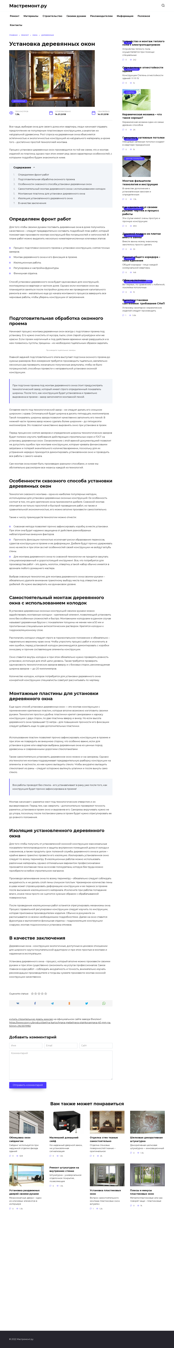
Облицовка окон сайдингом (20, 1250)
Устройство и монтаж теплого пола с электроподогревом (143, 43)
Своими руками (76, 16)
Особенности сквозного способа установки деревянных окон (55, 184)
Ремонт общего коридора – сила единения (141, 258)
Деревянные (19, 101)
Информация (125, 16)
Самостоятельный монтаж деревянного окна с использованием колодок (62, 189)
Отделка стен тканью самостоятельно (105, 1250)
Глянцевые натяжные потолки (143, 137)
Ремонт (14, 16)
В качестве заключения (32, 203)
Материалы (31, 16)
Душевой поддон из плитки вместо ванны (141, 235)
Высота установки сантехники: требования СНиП (143, 301)
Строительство (52, 16)
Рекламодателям (101, 16)
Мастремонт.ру (28, 5)
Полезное (144, 16)
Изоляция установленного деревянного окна (45, 198)
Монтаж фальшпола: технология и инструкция (140, 182)
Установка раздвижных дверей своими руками (25, 1303)
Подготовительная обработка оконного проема (46, 179)
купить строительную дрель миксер (31, 1130)
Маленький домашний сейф (65, 1250)
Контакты (16, 25)
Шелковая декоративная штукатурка (147, 1250)
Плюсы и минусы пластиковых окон (143, 1303)
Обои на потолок (134, 280)
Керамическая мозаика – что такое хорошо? (142, 116)
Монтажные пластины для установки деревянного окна (51, 193)
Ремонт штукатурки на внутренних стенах (65, 1280)
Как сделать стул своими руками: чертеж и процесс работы (140, 210)
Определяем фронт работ (33, 174)
